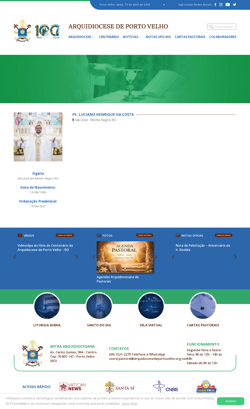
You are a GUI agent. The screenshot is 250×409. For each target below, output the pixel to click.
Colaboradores (222, 37)
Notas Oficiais (158, 37)
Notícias (130, 37)
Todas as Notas (223, 235)
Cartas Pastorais (190, 37)
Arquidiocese (79, 37)
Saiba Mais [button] (130, 403)
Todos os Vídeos (65, 235)
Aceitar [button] (231, 401)
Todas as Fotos (144, 235)
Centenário (109, 37)
